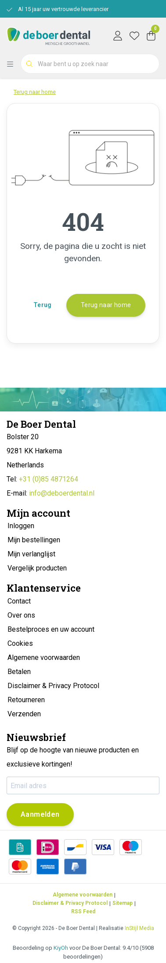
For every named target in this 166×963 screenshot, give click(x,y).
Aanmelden (40, 814)
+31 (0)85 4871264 (48, 479)
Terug (42, 304)
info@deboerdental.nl (61, 493)
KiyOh (61, 947)
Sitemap (122, 903)
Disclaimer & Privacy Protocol (70, 903)
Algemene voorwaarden (82, 895)
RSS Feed (83, 911)
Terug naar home (106, 304)
